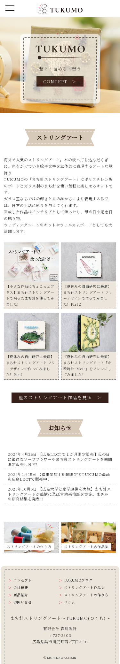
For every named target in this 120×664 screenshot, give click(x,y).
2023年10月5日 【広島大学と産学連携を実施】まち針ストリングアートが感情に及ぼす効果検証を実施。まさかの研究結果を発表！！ (59, 493)
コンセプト (22, 580)
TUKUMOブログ (78, 580)
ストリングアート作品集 (84, 587)
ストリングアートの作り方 (86, 594)
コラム (69, 602)
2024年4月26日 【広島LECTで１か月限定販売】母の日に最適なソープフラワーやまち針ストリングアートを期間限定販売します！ (60, 459)
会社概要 (20, 587)
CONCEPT (55, 81)
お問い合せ (22, 602)
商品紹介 (20, 594)
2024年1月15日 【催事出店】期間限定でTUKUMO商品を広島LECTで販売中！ (59, 476)
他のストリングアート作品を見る (55, 397)
